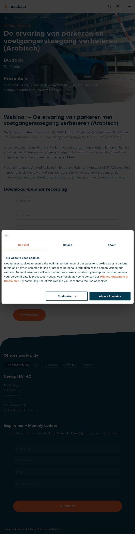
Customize (67, 296)
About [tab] (112, 244)
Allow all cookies (110, 296)
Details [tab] (67, 244)
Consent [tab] (23, 244)
